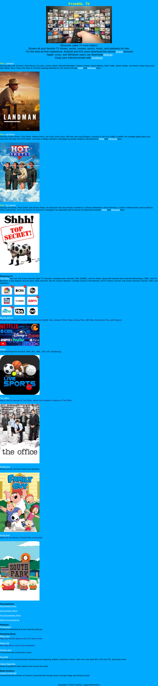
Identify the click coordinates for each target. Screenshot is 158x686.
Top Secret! (11, 205)
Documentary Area (8, 606)
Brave (119, 51)
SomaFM (4, 657)
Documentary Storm (9, 611)
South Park (5, 535)
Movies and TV (6, 318)
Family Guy (5, 467)
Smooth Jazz (5, 650)
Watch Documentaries (9, 620)
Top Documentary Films (10, 615)
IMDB (80, 68)
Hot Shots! (10, 134)
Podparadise (5, 627)
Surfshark (97, 57)
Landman (10, 63)
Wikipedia (91, 68)
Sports (3, 349)
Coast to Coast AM (8, 673)
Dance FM (4, 643)
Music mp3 (5, 636)
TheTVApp (4, 278)
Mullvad (108, 54)
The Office (4, 398)
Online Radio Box (7, 664)
